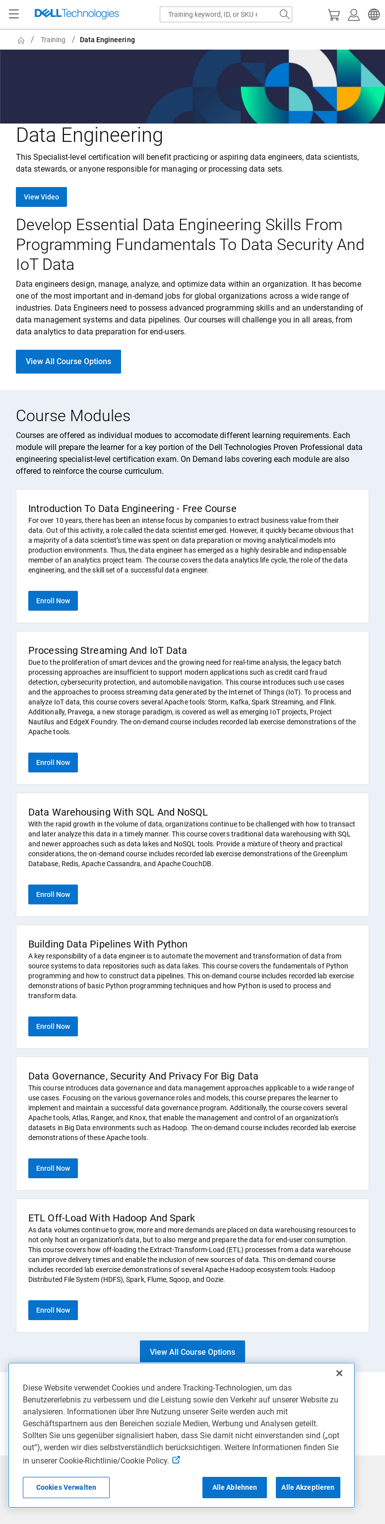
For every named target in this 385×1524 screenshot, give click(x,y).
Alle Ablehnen (234, 1487)
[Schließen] (339, 1373)
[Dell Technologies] (77, 14)
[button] (372, 14)
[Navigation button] (14, 14)
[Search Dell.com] (284, 14)
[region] (181, 1435)
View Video (41, 197)
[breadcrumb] (194, 40)
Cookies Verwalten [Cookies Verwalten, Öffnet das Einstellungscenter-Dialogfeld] (66, 1487)
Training (53, 40)
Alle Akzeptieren (307, 1487)
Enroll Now (53, 601)
